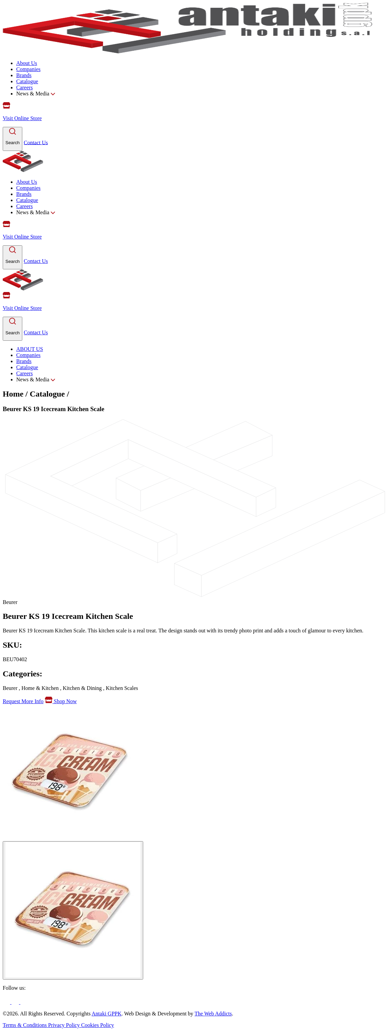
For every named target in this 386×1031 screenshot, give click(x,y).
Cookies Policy (97, 1025)
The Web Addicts (213, 1013)
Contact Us (36, 142)
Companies (28, 69)
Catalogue (27, 81)
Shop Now (61, 701)
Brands (23, 75)
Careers (24, 87)
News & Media (35, 93)
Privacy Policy (64, 1025)
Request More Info (23, 701)
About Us (26, 63)
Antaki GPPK (106, 1013)
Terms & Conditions (25, 1025)
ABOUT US (29, 349)
